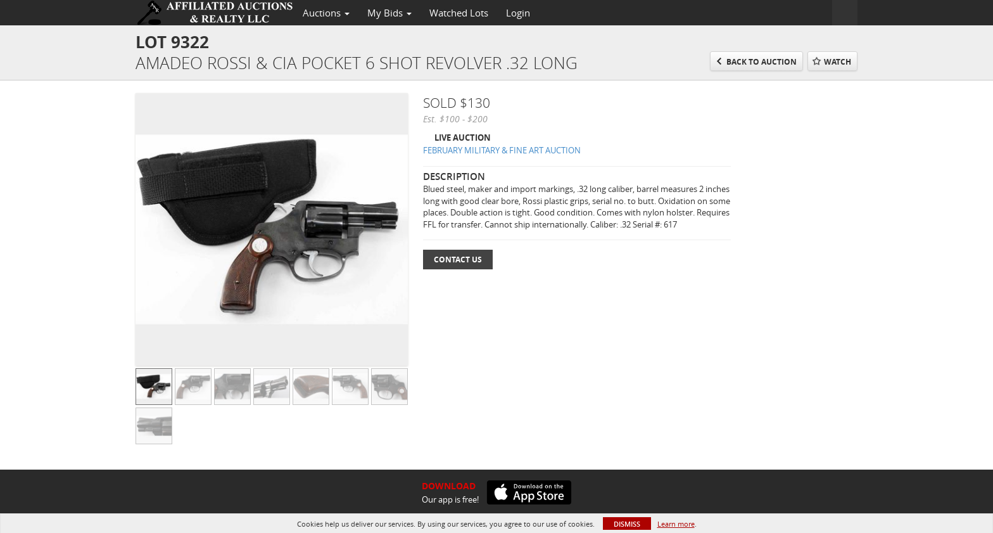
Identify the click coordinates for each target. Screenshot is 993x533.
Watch (837, 61)
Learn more (676, 524)
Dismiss (627, 524)
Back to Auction (761, 61)
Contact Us (458, 259)
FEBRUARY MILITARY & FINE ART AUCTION (502, 150)
